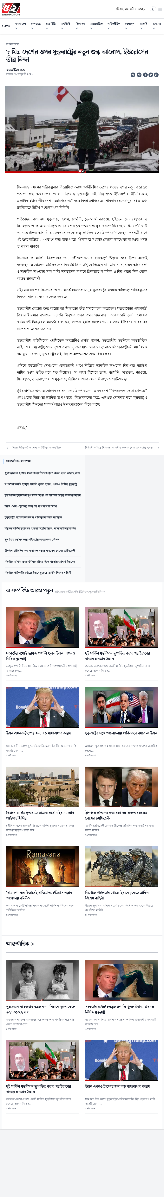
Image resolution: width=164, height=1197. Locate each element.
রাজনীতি (52, 26)
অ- (133, 75)
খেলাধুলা (131, 26)
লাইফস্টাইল (115, 26)
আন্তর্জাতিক (97, 26)
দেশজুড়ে (37, 26)
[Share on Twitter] (150, 75)
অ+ (139, 75)
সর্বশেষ (6, 26)
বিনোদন (82, 26)
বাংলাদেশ (22, 26)
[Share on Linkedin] (156, 75)
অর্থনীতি (67, 26)
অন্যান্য (158, 26)
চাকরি (145, 26)
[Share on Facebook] (145, 75)
